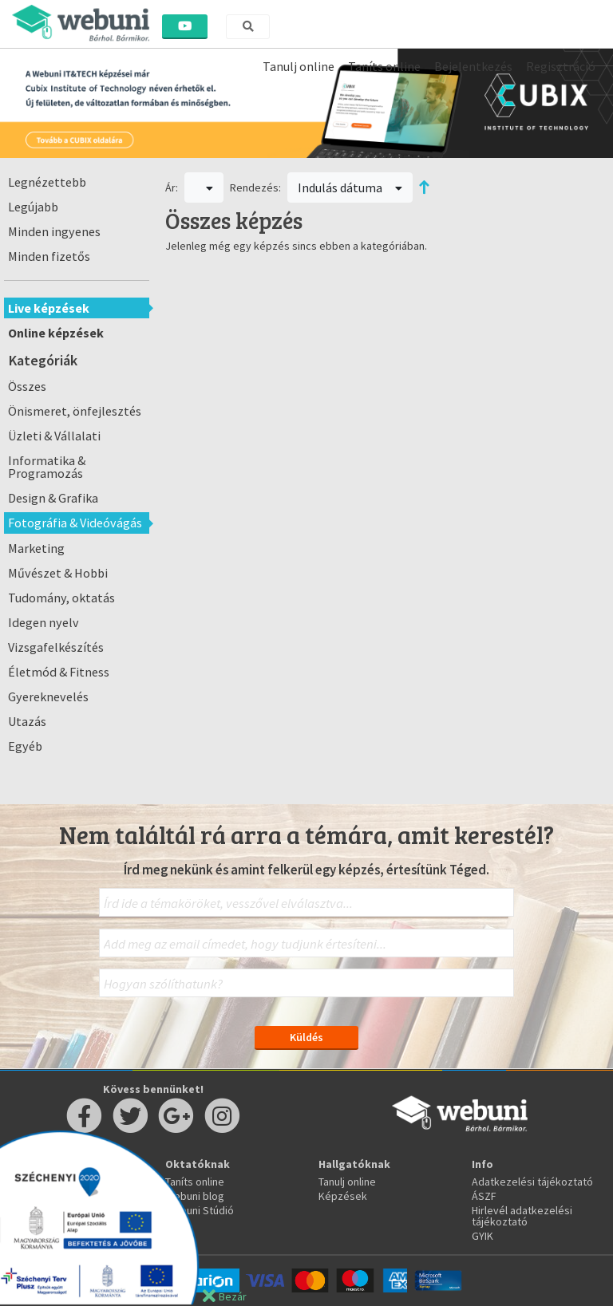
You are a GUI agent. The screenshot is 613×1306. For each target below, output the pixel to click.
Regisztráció (560, 66)
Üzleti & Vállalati (54, 436)
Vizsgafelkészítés (56, 647)
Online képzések (56, 333)
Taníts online (384, 66)
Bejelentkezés (473, 66)
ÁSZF (484, 1196)
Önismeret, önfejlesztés (74, 411)
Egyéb (25, 746)
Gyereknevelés (48, 696)
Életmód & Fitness (58, 672)
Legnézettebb (47, 182)
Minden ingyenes (54, 231)
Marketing (36, 548)
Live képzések (48, 308)
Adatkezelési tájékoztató (532, 1181)
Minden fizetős (49, 256)
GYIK (482, 1236)
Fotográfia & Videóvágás (75, 523)
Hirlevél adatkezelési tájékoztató (522, 1216)
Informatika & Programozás (46, 466)
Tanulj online (298, 66)
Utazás (27, 721)
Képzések (342, 1196)
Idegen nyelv (43, 622)
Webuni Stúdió (199, 1210)
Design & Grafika (53, 498)
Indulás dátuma (350, 187)
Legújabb (33, 207)
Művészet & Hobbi (58, 573)
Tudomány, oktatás (61, 598)
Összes (27, 386)
